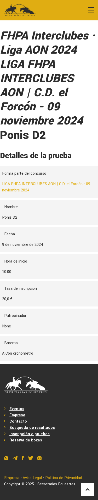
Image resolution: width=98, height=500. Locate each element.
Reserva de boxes (25, 440)
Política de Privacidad (63, 478)
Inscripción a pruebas (29, 434)
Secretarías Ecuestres (56, 484)
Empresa (17, 415)
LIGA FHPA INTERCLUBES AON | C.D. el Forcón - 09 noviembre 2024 (46, 187)
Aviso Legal (32, 478)
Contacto (18, 421)
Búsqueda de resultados (32, 427)
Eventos (16, 409)
